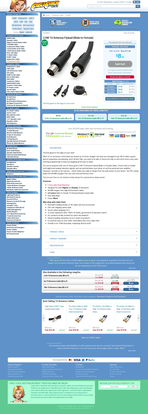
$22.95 (124, 115)
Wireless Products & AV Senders (111, 296)
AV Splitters (11, 99)
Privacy (112, 376)
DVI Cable (10, 73)
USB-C (31, 18)
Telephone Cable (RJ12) (15, 207)
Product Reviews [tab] (93, 238)
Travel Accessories (14, 216)
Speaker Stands (12, 166)
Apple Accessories (13, 181)
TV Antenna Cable (13, 61)
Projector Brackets (14, 135)
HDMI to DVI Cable (13, 75)
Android (29, 32)
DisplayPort (22, 18)
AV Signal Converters (14, 103)
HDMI (14, 18)
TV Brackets (16, 28)
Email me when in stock (120, 76)
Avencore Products (14, 220)
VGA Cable (10, 79)
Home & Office (12, 199)
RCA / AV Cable (12, 53)
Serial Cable (11, 89)
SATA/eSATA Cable (13, 83)
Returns (123, 2)
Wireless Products (13, 197)
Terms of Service (115, 374)
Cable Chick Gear (13, 218)
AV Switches (16, 25)
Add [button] (131, 283)
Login (136, 2)
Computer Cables (13, 81)
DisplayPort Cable (13, 66)
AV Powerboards (13, 234)
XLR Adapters (12, 123)
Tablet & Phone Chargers (16, 185)
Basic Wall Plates (13, 151)
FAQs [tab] (93, 252)
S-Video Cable (12, 55)
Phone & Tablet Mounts (15, 143)
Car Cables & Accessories (16, 214)
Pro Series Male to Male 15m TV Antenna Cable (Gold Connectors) (78, 309)
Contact (129, 2)
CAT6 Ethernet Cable (14, 71)
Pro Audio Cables (13, 111)
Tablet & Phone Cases (15, 187)
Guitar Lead (11, 113)
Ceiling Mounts (12, 139)
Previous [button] (43, 318)
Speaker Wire (28, 28)
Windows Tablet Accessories (17, 190)
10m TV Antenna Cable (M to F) (56, 287)
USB (21, 21)
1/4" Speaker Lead (14, 119)
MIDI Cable (11, 117)
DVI (26, 21)
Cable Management (14, 210)
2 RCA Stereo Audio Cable (16, 51)
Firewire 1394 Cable (14, 85)
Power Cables (12, 229)
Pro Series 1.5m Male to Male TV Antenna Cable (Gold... (102, 309)
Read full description (90, 107)
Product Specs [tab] (93, 231)
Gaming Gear (11, 203)
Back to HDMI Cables (91, 337)
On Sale (100, 2)
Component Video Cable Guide (52, 376)
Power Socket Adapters (15, 232)
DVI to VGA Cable (13, 77)
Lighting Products (13, 195)
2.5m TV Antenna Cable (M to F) (56, 275)
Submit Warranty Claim (15, 376)
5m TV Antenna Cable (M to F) (55, 281)
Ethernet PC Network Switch (17, 105)
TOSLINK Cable (12, 44)
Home (48, 15)
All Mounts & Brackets (15, 128)
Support (116, 2)
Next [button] (138, 318)
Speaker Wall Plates (14, 153)
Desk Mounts (11, 137)
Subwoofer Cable (13, 59)
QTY (128, 280)
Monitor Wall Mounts (15, 133)
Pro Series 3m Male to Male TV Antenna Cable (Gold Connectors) (126, 309)
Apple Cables (11, 179)
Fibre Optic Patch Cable (15, 92)
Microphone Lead (13, 115)
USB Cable (10, 69)
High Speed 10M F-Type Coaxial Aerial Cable (54, 307)
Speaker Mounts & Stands (16, 141)
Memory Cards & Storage (16, 201)
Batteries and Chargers (15, 227)
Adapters (10, 174)
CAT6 (16, 21)
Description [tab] (93, 148)
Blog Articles (108, 2)
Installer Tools (12, 205)
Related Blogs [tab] (93, 245)
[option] (70, 61)
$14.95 (91, 115)
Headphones (11, 162)
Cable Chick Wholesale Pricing (86, 376)
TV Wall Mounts (12, 131)
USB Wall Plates (13, 157)
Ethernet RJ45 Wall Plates (16, 155)
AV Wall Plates (12, 148)
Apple (22, 32)
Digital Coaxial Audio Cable (17, 42)
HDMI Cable (11, 38)
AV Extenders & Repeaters (16, 101)
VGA (30, 21)
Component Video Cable (15, 47)
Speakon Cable (12, 121)
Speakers (10, 164)
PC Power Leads (12, 87)
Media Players (12, 212)
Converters (28, 25)
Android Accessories (14, 183)
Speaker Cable (12, 40)
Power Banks (11, 225)
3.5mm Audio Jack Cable (15, 49)
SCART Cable (11, 57)
